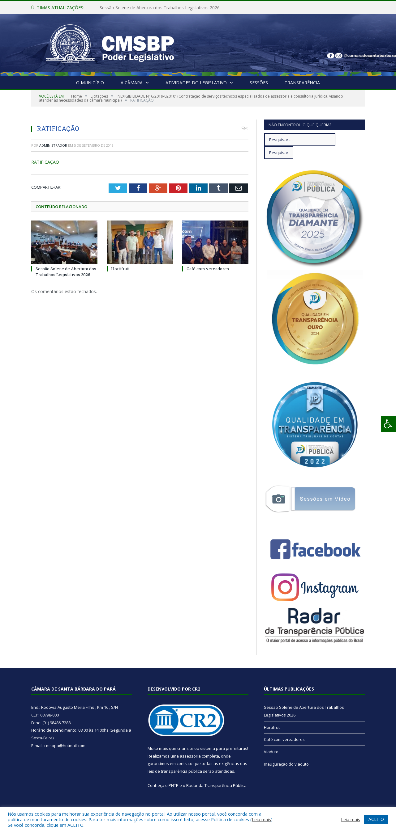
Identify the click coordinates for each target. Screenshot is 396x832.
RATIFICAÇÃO (45, 162)
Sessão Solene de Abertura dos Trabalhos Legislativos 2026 (160, 8)
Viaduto (271, 751)
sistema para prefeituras (223, 748)
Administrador (53, 145)
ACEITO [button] (376, 819)
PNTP (174, 785)
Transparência (302, 83)
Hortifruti (120, 268)
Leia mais (261, 819)
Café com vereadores (208, 268)
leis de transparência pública (175, 771)
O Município (90, 83)
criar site (185, 748)
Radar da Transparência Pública (216, 785)
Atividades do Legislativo (196, 83)
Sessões (259, 83)
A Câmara (132, 83)
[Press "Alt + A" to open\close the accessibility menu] (388, 424)
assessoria (190, 756)
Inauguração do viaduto (286, 764)
